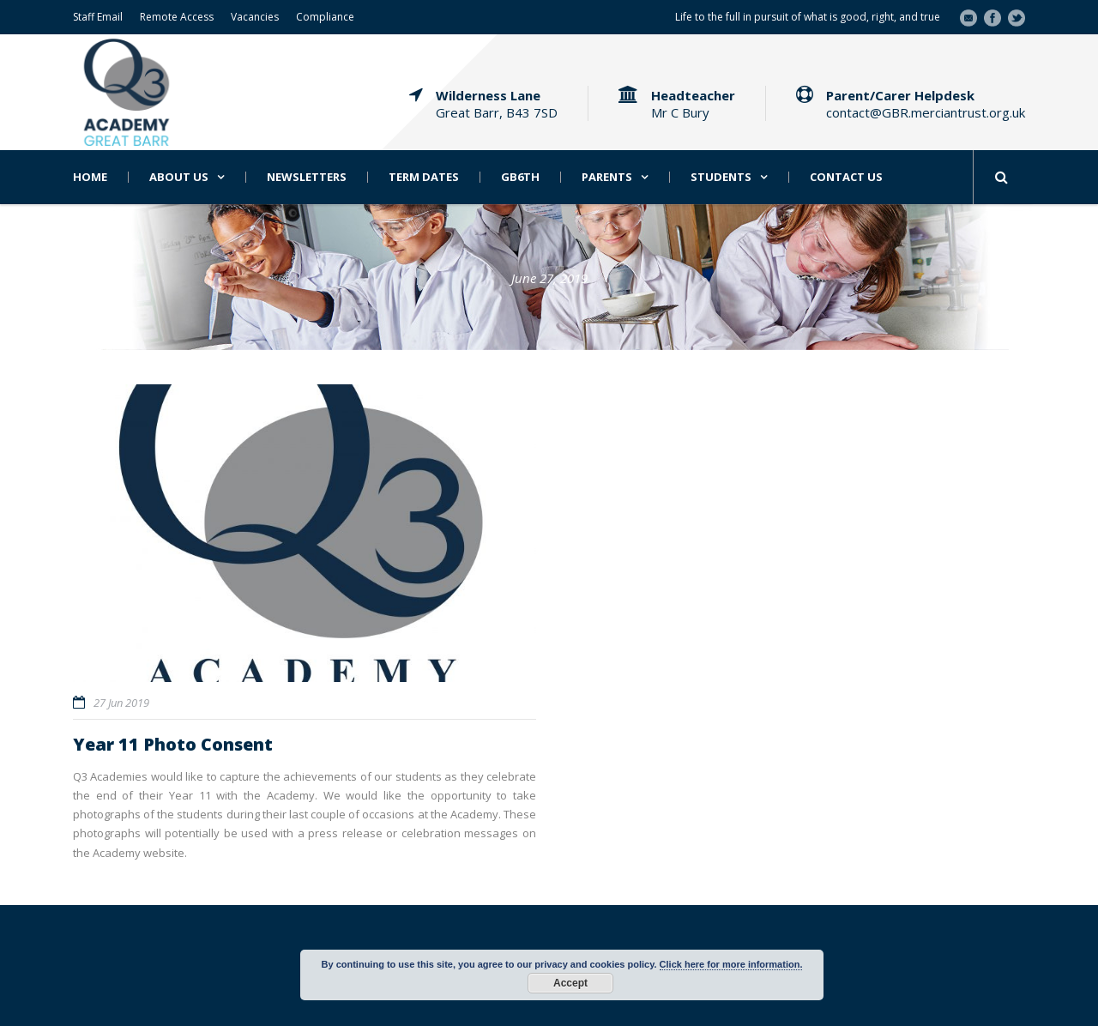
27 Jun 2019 (121, 702)
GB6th (520, 177)
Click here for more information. (731, 964)
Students (721, 177)
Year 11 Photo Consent (173, 744)
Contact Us (846, 177)
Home (90, 177)
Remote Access (177, 16)
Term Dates (424, 177)
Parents (607, 177)
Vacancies (255, 16)
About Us (178, 177)
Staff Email (98, 16)
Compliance (325, 16)
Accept (570, 983)
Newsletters (307, 177)
